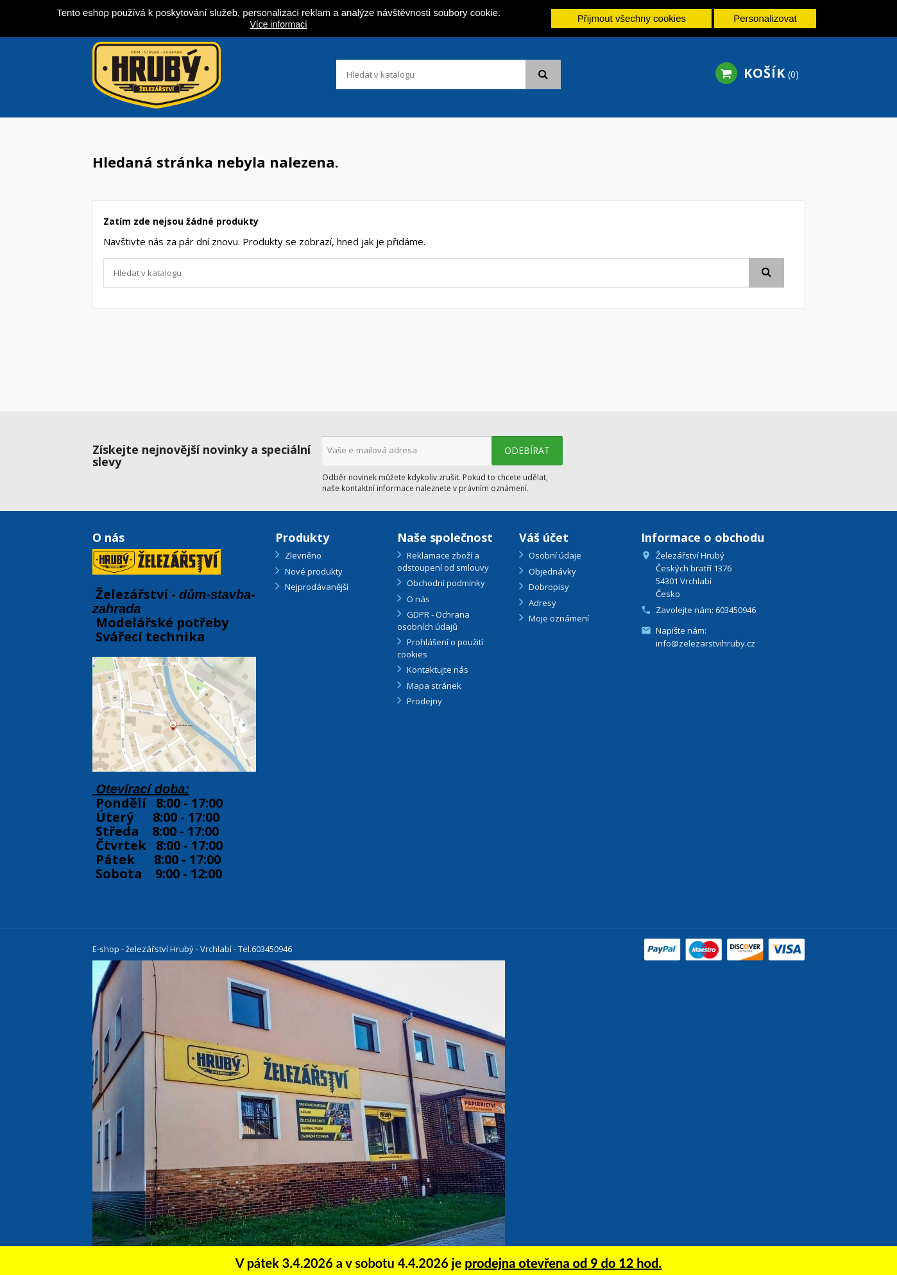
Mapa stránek (433, 685)
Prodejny (423, 701)
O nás (417, 599)
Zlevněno (302, 555)
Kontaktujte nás (436, 669)
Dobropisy (548, 587)
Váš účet (543, 537)
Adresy (541, 603)
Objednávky (551, 571)
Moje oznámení (558, 618)
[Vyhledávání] (448, 74)
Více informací (278, 24)
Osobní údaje (554, 555)
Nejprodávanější (315, 587)
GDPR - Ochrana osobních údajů (433, 620)
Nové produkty (313, 571)
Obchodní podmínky (445, 583)
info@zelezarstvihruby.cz (705, 643)
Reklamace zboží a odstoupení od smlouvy (443, 561)
